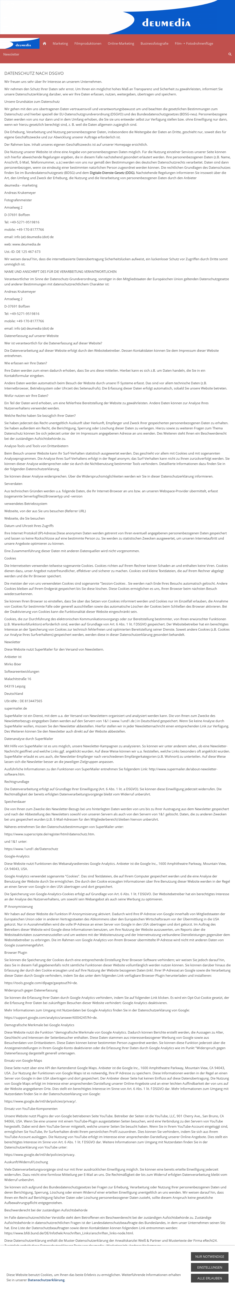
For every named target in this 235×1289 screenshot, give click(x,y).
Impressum (199, 1280)
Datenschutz (177, 1280)
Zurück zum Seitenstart (117, 1257)
